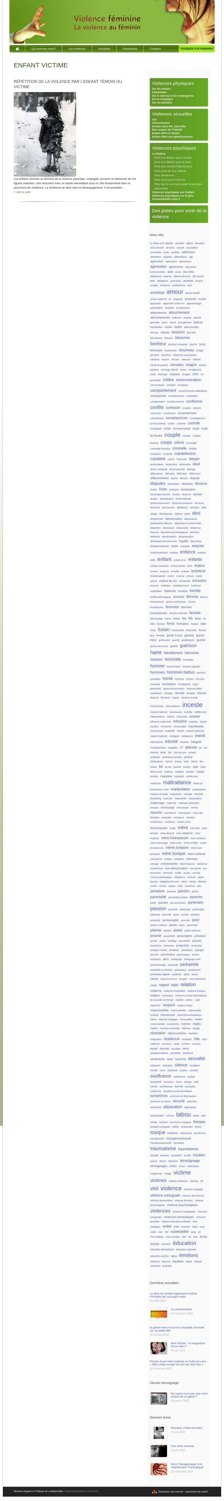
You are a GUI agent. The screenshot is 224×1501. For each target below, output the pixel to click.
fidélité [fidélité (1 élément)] (176, 618)
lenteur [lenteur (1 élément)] (178, 761)
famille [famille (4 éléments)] (195, 590)
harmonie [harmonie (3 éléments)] (192, 653)
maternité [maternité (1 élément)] (171, 803)
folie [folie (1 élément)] (152, 624)
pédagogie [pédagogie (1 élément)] (176, 959)
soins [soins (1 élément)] (162, 1070)
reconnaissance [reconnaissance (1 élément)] (197, 979)
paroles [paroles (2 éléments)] (163, 902)
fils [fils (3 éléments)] (190, 618)
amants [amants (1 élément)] (199, 281)
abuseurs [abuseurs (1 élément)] (200, 243)
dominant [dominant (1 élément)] (174, 489)
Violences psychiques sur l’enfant (173, 192)
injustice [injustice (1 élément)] (154, 726)
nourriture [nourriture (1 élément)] (168, 872)
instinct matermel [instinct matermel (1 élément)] (195, 731)
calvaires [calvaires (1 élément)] (154, 359)
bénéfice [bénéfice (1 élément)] (154, 355)
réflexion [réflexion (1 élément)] (186, 1028)
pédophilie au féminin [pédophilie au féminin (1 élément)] (161, 970)
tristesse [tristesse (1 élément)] (164, 1155)
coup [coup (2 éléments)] (196, 428)
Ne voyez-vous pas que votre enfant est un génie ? (189, 1395)
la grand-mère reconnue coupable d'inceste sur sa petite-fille (177, 1329)
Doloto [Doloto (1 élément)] (153, 489)
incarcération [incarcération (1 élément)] (157, 706)
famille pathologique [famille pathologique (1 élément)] (160, 597)
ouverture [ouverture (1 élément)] (190, 886)
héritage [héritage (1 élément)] (168, 693)
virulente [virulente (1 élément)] (185, 1226)
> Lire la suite (22, 192)
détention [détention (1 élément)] (195, 532)
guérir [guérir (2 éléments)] (174, 646)
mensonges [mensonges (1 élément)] (183, 807)
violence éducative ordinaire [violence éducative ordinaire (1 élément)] (176, 1221)
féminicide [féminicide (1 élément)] (191, 630)
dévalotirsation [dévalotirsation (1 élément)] (186, 536)
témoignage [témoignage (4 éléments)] (190, 1160)
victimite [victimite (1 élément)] (194, 1181)
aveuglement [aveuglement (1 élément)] (184, 322)
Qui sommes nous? (43, 48)
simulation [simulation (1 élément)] (195, 1065)
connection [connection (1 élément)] (156, 413)
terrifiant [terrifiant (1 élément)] (163, 1122)
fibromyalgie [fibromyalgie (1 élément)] (156, 618)
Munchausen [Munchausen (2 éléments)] (158, 828)
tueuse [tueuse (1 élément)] (153, 1161)
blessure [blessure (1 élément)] (168, 338)
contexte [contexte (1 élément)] (181, 423)
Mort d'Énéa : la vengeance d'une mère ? (188, 1345)
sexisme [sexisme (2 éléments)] (180, 1059)
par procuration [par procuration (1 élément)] (178, 902)
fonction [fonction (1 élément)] (161, 624)
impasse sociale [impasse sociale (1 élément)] (189, 697)
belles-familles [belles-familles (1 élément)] (191, 327)
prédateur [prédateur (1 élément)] (174, 950)
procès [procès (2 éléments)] (196, 940)
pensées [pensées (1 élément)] (195, 914)
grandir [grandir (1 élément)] (175, 640)
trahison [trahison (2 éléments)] (172, 1133)
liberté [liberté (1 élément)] (194, 761)
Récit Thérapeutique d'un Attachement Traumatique (187, 1466)
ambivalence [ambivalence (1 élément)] (178, 285)
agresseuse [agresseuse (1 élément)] (185, 261)
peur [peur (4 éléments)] (196, 920)
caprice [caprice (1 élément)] (165, 359)
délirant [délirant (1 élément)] (178, 514)
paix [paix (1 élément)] (199, 886)
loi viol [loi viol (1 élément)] (168, 767)
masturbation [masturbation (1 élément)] (195, 798)
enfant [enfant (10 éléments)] (164, 559)
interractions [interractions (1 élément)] (156, 742)
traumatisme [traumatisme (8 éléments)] (163, 1148)
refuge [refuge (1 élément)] (153, 985)
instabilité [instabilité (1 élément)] (170, 731)
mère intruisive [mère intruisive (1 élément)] (197, 838)
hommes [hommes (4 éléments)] (157, 672)
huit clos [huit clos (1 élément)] (200, 679)
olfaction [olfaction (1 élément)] (202, 881)
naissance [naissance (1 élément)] (202, 863)
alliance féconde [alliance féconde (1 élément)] (182, 276)
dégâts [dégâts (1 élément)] (153, 514)
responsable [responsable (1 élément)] (194, 1010)
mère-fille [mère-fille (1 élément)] (195, 828)
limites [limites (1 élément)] (153, 767)
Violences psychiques (174, 147)
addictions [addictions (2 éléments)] (188, 252)
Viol (154, 119)
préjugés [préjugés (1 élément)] (199, 950)
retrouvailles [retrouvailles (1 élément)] (186, 1019)
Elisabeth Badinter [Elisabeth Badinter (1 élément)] (159, 546)
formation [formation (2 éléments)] (183, 623)
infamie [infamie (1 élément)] (170, 716)
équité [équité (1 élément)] (189, 1261)
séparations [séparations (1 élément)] (190, 1107)
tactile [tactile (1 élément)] (196, 1115)
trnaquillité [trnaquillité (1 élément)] (176, 1155)
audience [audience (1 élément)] (176, 317)
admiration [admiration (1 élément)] (155, 256)
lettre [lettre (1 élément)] (186, 761)
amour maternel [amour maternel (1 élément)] (158, 299)
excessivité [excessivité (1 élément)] (184, 581)
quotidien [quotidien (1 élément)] (176, 974)
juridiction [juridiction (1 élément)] (155, 757)
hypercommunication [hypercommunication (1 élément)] (173, 688)
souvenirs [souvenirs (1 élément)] (169, 1082)
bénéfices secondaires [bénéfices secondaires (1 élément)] (184, 355)
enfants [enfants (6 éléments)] (195, 559)
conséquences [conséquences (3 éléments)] (177, 418)
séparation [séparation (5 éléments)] (172, 1106)
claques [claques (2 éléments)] (174, 374)
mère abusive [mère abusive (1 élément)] (167, 833)
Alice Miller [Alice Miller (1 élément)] (189, 272)
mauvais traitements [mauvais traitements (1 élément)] (188, 803)
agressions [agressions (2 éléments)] (176, 266)
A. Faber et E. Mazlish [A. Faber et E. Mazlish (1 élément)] (161, 243)
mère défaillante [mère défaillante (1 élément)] (184, 833)
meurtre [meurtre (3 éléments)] (156, 812)
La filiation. (159, 153)
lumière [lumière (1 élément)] (187, 767)
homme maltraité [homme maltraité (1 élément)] (191, 666)
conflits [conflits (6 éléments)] (157, 407)
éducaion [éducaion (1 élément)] (166, 1244)
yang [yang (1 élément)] (193, 1232)
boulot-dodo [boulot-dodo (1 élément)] (171, 350)
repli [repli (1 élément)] (197, 1000)
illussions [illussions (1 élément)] (165, 697)
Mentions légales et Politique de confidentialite (38, 1491)
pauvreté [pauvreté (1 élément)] (166, 914)
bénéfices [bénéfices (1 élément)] (166, 355)
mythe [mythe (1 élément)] (172, 828)
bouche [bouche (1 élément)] (193, 344)
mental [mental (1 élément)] (194, 807)
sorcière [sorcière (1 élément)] (194, 1070)
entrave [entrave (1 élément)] (185, 571)
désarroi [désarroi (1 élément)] (154, 532)
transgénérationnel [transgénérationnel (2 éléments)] (178, 1138)
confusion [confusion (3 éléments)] (173, 407)
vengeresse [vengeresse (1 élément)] (156, 1173)
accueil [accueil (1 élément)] (180, 247)
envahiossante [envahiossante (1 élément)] (157, 576)
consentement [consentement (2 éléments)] (186, 413)
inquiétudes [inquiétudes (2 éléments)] (195, 726)
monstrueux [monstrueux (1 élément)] (156, 821)
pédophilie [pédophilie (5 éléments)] (189, 964)
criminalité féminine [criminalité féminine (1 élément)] (160, 448)
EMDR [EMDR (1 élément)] (174, 546)
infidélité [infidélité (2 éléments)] (194, 716)
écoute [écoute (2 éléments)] (154, 1244)
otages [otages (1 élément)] (171, 886)
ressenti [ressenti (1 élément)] (154, 1015)
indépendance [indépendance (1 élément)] (157, 716)
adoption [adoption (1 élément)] (167, 256)
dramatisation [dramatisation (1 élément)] (167, 498)
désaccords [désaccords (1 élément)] (182, 528)
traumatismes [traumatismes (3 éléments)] (188, 1149)
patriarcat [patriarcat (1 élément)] (155, 914)
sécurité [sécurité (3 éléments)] (179, 1101)
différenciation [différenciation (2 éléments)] (159, 478)
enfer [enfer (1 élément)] (189, 566)
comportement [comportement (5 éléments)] (163, 390)
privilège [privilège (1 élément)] (172, 940)
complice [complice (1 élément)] (171, 385)
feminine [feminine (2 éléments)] (178, 596)
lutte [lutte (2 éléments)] (195, 766)
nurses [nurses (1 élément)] (186, 872)
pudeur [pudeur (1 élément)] (195, 954)
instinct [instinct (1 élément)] (180, 731)
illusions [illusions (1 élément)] (154, 697)
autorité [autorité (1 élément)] (187, 317)
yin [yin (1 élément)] (199, 1232)
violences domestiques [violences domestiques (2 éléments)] (179, 1217)
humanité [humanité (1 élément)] (155, 684)
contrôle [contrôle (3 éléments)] (194, 423)
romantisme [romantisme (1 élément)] (173, 1024)
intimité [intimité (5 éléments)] (171, 741)
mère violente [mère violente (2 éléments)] (196, 853)
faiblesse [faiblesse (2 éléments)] (170, 591)
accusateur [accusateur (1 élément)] (192, 247)
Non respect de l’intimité (167, 129)
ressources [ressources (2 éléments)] (167, 1014)
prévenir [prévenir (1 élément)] (154, 954)
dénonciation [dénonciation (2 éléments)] (173, 518)
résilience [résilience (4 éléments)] (172, 1039)
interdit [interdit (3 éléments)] (200, 736)
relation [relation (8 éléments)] (188, 984)
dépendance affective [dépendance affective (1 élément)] (161, 523)
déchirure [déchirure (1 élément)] (155, 507)
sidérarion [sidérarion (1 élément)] (155, 1065)
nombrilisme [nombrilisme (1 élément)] (156, 868)
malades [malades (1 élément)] (179, 771)
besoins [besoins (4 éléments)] (178, 332)
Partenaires (130, 48)
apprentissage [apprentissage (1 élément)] (194, 303)
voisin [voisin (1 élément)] (153, 1232)
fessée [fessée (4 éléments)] (195, 613)
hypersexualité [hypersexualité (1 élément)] (194, 688)
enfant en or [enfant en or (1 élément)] (180, 560)
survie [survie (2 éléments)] (179, 1086)
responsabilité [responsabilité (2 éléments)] (159, 1010)
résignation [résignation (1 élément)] (156, 1039)
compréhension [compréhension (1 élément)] (176, 396)
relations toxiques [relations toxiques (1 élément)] (196, 991)
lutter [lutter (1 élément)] (203, 767)
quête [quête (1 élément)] (187, 974)
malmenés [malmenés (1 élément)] (155, 783)
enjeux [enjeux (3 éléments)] (200, 565)
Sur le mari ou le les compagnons (173, 95)
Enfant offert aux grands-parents (172, 136)
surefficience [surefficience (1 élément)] (166, 1086)
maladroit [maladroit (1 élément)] (179, 776)
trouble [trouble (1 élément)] (187, 1155)
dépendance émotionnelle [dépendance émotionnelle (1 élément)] (187, 523)
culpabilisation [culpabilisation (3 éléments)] (185, 453)
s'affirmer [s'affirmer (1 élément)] (155, 1044)
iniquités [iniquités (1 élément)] (193, 721)
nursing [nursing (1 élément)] (196, 872)
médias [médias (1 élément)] (168, 859)
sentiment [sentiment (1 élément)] (188, 1053)
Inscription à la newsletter (197, 48)
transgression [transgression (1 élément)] (157, 1138)
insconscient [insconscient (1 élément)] (156, 731)
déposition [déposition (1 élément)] (155, 528)
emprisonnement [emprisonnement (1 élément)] (158, 552)
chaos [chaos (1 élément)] (183, 369)
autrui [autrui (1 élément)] (164, 322)
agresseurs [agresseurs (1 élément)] (171, 261)
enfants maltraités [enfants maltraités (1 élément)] (159, 566)
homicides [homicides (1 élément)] (188, 659)
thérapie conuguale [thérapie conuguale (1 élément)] (160, 1126)
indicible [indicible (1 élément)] (188, 712)
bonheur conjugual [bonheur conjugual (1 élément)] (177, 344)
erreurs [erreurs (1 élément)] (190, 576)
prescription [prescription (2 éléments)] (184, 936)
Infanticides (159, 92)
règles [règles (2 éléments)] (197, 1023)
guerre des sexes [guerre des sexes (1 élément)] (159, 646)
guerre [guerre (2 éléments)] (201, 640)
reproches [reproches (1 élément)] (155, 1005)
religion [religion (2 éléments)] (155, 995)
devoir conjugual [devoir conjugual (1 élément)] (158, 469)
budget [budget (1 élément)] (199, 350)
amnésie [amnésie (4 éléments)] (157, 292)
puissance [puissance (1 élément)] (155, 959)
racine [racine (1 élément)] (194, 974)
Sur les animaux (162, 102)
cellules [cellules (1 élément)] (197, 359)
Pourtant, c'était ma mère (186, 1427)
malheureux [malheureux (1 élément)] (192, 776)
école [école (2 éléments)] (203, 1236)
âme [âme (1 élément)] (195, 1236)
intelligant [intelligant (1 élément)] (174, 736)
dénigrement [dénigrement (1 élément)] (156, 519)
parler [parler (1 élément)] (153, 902)
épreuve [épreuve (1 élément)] (166, 1261)
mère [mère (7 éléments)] (183, 827)
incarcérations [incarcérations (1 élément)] (173, 706)
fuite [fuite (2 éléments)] (203, 623)
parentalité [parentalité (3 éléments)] (158, 897)
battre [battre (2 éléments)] (178, 327)
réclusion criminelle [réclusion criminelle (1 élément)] (170, 1028)
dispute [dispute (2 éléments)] (195, 478)
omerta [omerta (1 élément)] (162, 886)
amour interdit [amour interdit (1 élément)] (192, 293)
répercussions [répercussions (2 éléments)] (177, 1033)
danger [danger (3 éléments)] (194, 459)
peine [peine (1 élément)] (176, 914)
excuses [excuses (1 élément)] (154, 585)
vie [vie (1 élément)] (201, 1181)
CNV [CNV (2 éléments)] (195, 374)
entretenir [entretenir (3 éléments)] (198, 571)
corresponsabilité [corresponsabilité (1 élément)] (182, 428)
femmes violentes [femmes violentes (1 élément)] (178, 613)
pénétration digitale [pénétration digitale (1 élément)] (160, 974)
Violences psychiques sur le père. (173, 195)
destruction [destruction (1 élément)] (185, 464)
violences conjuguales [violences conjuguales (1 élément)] (184, 1211)
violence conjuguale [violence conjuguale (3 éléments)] (165, 1195)
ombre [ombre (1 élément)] (153, 886)
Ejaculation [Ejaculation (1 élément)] (196, 541)
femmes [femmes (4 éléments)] (172, 607)
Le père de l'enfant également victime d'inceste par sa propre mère (173, 1295)
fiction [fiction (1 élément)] (168, 618)
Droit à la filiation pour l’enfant (172, 157)
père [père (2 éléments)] (166, 959)
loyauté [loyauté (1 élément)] (177, 767)
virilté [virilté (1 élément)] (176, 1226)
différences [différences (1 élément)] (195, 473)
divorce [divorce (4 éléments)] (201, 483)
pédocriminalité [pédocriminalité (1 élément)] (158, 965)
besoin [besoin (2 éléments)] (165, 332)
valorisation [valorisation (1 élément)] (193, 1166)
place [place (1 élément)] (181, 925)
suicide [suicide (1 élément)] (153, 1086)
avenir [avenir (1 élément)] (173, 322)
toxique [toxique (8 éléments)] (157, 1132)
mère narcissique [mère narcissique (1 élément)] (159, 842)
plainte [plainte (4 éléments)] (155, 930)
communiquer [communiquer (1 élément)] (157, 385)
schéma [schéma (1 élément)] (186, 1044)
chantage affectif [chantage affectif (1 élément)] (169, 369)
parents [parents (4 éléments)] (196, 897)
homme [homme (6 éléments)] (157, 665)
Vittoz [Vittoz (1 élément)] (194, 1226)
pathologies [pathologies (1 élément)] (199, 909)
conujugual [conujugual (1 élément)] (156, 428)
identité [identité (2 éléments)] (179, 693)
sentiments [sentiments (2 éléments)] (157, 1059)
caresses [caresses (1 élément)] (186, 359)
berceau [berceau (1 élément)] (154, 332)
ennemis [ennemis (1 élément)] (164, 571)
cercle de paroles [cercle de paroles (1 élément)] (159, 365)
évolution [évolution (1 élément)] (167, 1266)
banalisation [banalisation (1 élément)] (156, 327)
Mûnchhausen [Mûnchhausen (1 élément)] (187, 863)
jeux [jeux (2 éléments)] (163, 752)
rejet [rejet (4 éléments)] (174, 985)
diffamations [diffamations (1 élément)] (156, 473)
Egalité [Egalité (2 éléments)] (183, 541)
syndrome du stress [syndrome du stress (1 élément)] (160, 1101)
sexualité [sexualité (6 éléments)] (196, 1058)
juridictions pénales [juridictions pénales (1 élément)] (172, 757)
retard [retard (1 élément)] (153, 1019)
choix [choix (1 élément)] (153, 374)
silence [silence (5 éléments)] (181, 1065)
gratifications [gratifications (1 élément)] (188, 640)
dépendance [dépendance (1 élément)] (190, 519)
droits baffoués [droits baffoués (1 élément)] (183, 498)
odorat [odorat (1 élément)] (192, 881)
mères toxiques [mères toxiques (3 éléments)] (177, 847)
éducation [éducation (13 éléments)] (184, 1243)
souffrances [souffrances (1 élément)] (179, 1076)
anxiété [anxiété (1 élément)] (202, 299)
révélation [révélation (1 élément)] (187, 1039)
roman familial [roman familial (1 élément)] (157, 1024)
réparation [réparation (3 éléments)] (157, 1033)
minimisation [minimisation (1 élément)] (184, 813)
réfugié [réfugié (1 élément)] (196, 1028)
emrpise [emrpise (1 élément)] (174, 552)
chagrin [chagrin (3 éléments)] (191, 365)
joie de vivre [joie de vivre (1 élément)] (180, 752)
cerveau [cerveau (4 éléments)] (176, 364)
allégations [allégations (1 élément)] (162, 281)
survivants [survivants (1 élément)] (190, 1086)
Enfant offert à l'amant (165, 133)
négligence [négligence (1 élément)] (179, 877)
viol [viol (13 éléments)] (154, 1188)
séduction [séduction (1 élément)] (192, 1101)
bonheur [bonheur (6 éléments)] (158, 343)
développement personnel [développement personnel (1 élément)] (163, 541)
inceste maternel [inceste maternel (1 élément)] (158, 712)
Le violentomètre (181, 1309)
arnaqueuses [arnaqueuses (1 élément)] (183, 307)
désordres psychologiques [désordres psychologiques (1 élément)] (174, 532)
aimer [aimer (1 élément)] (178, 272)
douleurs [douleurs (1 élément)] (186, 494)
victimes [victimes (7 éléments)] (158, 1180)
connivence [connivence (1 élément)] (170, 413)
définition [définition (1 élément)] (195, 507)
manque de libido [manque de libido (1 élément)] (159, 794)
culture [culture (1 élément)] (170, 459)
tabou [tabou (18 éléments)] (183, 1114)
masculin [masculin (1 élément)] (167, 798)
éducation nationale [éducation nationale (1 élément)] (186, 1249)
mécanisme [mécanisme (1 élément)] (156, 859)
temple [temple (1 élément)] (153, 1122)
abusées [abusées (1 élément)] (170, 247)
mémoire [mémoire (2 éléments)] (192, 859)
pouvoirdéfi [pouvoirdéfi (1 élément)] (169, 936)
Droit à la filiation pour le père (172, 162)
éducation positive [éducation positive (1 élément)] (159, 1256)
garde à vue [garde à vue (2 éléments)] (174, 635)
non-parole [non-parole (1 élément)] (195, 868)
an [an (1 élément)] (170, 299)
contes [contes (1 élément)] (171, 423)
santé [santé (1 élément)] (176, 1044)
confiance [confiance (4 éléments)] (194, 401)
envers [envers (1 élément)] (170, 576)
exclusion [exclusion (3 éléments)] (199, 581)
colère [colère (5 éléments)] (168, 379)
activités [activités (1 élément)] (175, 252)
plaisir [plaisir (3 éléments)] (178, 930)
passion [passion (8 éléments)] (158, 908)
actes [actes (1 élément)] (166, 252)
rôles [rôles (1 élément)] (204, 1039)
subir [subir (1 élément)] (196, 1082)
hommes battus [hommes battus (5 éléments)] (181, 672)
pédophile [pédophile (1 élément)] (173, 965)
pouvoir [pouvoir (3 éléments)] (155, 936)
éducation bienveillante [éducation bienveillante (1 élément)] (162, 1249)
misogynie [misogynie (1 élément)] (179, 817)
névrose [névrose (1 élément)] (191, 877)
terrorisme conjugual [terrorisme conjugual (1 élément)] (180, 1122)
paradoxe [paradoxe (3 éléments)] (157, 891)
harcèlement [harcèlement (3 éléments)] (173, 653)
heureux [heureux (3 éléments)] (156, 659)
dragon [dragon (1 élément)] (153, 498)
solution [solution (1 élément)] (184, 1070)
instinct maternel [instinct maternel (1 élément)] (158, 736)
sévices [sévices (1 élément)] (170, 1115)
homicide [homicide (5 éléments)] (173, 659)
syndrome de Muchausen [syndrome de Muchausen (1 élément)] (183, 1096)
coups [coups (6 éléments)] (166, 442)
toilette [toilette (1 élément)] (175, 1126)
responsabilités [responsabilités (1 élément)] (178, 1010)
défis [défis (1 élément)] (204, 507)
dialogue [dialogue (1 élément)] (191, 469)
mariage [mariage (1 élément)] (188, 794)
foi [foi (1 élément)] (204, 618)
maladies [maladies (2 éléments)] (166, 776)
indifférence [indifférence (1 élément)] (201, 712)
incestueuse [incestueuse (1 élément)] (175, 712)
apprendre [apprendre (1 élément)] (155, 303)
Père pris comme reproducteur (173, 166)
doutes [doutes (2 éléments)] (197, 494)
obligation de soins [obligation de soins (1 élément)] (169, 881)
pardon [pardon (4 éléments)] (184, 891)
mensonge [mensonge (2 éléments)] (168, 807)
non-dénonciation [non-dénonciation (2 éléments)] (176, 868)
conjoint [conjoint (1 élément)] (197, 408)
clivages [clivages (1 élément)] (186, 374)
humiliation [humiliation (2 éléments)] (169, 684)
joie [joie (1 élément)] (170, 752)
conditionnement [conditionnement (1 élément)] (175, 401)
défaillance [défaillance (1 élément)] (182, 507)
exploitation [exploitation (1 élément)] (156, 591)
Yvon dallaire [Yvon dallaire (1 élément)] (157, 1236)
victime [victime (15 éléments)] (182, 1172)
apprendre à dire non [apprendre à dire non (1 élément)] (174, 303)
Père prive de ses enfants (170, 171)
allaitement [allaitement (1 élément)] (156, 276)
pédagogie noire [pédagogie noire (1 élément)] (192, 959)
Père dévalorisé (164, 175)
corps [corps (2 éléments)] (167, 428)
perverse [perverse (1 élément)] (185, 920)
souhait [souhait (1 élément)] (191, 1076)
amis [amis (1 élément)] (189, 285)
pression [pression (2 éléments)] (200, 936)
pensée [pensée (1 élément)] (185, 914)
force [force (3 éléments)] (170, 623)
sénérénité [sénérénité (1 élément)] (155, 1107)
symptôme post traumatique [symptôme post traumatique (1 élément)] (177, 1091)
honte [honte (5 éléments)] (168, 678)
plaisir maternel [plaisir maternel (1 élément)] (192, 930)
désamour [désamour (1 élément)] (195, 528)
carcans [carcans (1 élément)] (175, 359)
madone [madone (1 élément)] (168, 771)
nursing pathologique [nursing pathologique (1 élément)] (161, 877)
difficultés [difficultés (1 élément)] (169, 473)
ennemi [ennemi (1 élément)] (154, 571)
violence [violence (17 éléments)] (171, 1188)
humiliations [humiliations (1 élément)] (184, 684)
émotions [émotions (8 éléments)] (188, 1255)
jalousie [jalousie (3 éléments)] (191, 747)
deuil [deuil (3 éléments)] (196, 464)
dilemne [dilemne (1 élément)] (184, 478)
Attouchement (161, 122)
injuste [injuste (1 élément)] (203, 721)
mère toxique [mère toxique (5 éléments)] (173, 853)
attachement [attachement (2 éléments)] (158, 312)
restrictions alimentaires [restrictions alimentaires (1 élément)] (189, 1015)
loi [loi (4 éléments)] (161, 766)
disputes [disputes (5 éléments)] (157, 483)
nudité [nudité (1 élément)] (178, 872)
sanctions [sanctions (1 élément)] (167, 1044)
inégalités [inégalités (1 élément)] (172, 747)
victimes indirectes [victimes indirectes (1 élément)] (178, 1181)
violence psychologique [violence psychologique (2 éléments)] (182, 1205)
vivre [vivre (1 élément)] (202, 1226)
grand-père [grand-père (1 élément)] (164, 640)
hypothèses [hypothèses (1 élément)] (156, 693)
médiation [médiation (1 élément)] (179, 859)
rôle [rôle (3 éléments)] (197, 1039)
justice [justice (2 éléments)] (188, 757)
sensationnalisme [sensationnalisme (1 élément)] (159, 1053)
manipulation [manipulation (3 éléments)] (180, 789)
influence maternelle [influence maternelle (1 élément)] (160, 721)
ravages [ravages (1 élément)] (183, 979)
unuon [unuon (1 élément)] (182, 1166)
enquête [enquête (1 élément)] (175, 571)
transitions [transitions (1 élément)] (179, 1143)
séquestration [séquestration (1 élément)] (157, 1115)
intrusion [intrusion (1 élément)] (184, 742)
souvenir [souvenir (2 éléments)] (156, 1081)
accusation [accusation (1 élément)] (155, 252)
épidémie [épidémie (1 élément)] (155, 1261)
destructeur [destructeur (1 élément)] (171, 464)
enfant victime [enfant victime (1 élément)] (178, 566)
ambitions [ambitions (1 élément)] (165, 285)
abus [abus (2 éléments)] (189, 243)
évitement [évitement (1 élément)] (155, 1266)
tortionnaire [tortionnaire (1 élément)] (187, 1126)
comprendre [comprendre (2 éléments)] (158, 395)
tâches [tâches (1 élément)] (162, 1161)
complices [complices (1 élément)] (183, 385)
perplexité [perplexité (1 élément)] (155, 920)
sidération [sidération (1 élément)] (168, 1065)
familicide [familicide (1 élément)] (183, 591)
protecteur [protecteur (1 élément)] (169, 945)
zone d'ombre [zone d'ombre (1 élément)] (173, 1236)
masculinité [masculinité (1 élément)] (180, 798)
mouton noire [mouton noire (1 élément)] (184, 821)
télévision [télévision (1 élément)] (173, 1161)
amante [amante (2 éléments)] (188, 280)
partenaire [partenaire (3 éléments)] (195, 902)
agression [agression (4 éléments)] (158, 266)
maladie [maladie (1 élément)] (190, 771)
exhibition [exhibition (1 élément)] (166, 585)
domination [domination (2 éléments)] (188, 489)
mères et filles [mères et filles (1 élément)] (191, 842)
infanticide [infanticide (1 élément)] (182, 716)
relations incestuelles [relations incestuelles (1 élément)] (174, 991)
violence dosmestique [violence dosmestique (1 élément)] (161, 1200)
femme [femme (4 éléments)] (192, 596)
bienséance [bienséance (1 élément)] (156, 338)
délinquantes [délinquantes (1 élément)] (165, 514)
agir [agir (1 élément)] (191, 256)
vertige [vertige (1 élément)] (167, 1173)
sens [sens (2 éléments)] (186, 1048)
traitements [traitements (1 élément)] (186, 1133)
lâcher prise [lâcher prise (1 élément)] (156, 771)
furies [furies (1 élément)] (153, 630)
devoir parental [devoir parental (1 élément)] (177, 469)
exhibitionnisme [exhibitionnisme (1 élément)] (181, 585)
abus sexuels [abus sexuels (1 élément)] (157, 247)
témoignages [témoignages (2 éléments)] (158, 1166)
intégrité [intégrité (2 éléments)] (196, 742)
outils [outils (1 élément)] (180, 886)
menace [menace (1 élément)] (154, 807)
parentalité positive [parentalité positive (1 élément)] (178, 897)
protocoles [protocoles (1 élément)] (196, 945)
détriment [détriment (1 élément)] (155, 536)
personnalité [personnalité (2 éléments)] (170, 920)
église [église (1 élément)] (174, 1256)
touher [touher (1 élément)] (198, 1126)
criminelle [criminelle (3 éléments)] (179, 448)
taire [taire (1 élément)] (203, 1115)
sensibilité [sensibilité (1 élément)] (175, 1053)
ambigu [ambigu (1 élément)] (154, 285)
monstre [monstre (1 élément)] (190, 817)
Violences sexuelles (172, 113)
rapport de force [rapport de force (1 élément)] (168, 979)
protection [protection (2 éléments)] (182, 945)
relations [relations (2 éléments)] (156, 990)
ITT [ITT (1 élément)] (181, 747)
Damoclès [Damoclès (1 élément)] (182, 459)
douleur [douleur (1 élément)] (176, 494)
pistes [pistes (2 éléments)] (173, 925)
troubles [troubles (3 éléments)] (199, 1155)
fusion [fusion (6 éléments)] (164, 629)
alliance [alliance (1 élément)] (168, 276)
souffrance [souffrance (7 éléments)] (160, 1075)
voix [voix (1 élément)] (160, 1232)
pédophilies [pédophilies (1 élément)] (180, 970)
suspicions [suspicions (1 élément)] (155, 1091)
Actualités (104, 48)
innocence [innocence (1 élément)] (166, 726)
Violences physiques (173, 83)
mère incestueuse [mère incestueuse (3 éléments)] (174, 838)
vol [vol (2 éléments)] (166, 1231)
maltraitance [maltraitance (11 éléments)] (177, 782)
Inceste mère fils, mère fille (168, 126)
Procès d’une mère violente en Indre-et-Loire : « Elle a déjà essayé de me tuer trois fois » (178, 1363)
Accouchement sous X (166, 199)
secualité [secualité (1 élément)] (175, 1048)
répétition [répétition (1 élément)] (193, 1033)
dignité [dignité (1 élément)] (174, 478)
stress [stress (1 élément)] (179, 1082)
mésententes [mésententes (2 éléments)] (169, 863)
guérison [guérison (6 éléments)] (188, 645)
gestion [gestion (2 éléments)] (189, 635)
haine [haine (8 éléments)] (156, 652)
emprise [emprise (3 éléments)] (198, 546)
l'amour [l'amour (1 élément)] (169, 761)
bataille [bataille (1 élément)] (168, 327)
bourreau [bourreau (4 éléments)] (186, 350)
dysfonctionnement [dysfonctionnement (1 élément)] (160, 503)
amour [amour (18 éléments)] (175, 292)
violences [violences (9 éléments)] (160, 1211)
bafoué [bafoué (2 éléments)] (198, 322)
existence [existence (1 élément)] (196, 585)
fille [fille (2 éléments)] (184, 618)
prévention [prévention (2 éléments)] (168, 954)
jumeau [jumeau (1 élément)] (192, 752)
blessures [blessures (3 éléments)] (182, 337)
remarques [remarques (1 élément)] (167, 995)
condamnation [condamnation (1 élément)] (157, 401)
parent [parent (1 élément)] (195, 891)
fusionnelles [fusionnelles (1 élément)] (178, 630)
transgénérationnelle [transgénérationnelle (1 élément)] (160, 1143)
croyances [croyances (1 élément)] (155, 454)
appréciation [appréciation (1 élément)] (156, 307)
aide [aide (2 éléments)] (170, 271)
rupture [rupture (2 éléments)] (186, 1023)
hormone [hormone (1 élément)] (179, 679)
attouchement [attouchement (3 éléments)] (179, 312)
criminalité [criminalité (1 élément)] (191, 443)
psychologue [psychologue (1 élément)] (183, 954)
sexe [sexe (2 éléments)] (170, 1059)
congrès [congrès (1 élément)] (187, 408)
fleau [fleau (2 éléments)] (198, 618)
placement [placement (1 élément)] (192, 925)
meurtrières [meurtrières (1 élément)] (170, 813)
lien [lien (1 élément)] (201, 761)
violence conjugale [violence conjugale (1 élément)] (193, 1189)
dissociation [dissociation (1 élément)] (173, 484)
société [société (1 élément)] (154, 1070)
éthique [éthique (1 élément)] (198, 1261)
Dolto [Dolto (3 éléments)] (163, 489)
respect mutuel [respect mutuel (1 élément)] (185, 1005)
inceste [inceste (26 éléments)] (192, 704)
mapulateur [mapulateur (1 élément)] (176, 794)
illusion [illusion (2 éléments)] (202, 693)
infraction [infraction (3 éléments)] (180, 721)
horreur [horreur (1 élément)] (189, 679)
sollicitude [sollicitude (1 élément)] (172, 1070)
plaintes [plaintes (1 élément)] (168, 930)
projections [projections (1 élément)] (156, 945)
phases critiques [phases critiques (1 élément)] (158, 925)
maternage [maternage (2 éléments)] (157, 803)
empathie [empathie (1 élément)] (185, 546)
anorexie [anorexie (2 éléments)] (190, 299)
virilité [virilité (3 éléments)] (167, 1226)
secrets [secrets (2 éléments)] (164, 1048)
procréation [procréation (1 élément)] (184, 940)
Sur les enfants (161, 88)
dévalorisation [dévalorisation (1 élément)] (169, 536)
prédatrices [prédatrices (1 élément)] (187, 950)
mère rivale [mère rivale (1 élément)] (176, 842)
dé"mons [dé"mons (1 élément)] (199, 503)
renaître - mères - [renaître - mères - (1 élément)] (184, 1000)
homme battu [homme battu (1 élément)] (173, 666)
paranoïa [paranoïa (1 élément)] (171, 891)
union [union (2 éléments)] (173, 1166)
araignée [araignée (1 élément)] (169, 307)
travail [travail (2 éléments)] (154, 1155)
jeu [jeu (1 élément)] (200, 747)
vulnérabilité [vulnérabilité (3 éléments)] (180, 1231)
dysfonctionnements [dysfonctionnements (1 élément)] (182, 503)
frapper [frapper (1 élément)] (194, 624)
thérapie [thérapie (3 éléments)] (199, 1122)
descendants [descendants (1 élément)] (156, 464)
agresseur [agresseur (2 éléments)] (157, 261)
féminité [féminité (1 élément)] (160, 635)
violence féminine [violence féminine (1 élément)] (184, 1200)
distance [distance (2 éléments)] (187, 483)
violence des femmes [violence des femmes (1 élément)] (193, 1195)
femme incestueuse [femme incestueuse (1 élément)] (176, 601)
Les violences (77, 48)
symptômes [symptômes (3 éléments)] (159, 1096)
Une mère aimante (182, 1446)
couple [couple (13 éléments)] (173, 435)
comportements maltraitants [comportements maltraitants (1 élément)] (192, 391)
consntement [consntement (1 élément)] (157, 418)
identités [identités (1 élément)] (190, 693)
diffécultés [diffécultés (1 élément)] (182, 473)
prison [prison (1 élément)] (163, 940)
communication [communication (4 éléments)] (188, 380)
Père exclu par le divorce (169, 179)
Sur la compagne (162, 99)
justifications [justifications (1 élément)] (156, 761)
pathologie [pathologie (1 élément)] (185, 909)
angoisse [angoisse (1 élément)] (178, 299)
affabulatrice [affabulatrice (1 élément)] (180, 256)
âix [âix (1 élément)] (189, 1236)
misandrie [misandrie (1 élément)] (166, 817)
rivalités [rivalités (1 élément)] (198, 1019)
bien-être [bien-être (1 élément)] (191, 332)
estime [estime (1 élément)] (153, 581)
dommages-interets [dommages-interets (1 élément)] (160, 494)
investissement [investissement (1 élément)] (157, 747)
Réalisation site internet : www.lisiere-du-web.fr (183, 1491)
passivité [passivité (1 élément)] (173, 909)
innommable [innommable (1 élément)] (180, 726)
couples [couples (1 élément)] (187, 435)
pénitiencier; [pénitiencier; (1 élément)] (194, 970)
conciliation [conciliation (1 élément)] (192, 396)
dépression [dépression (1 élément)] (168, 528)
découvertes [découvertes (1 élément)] (168, 507)
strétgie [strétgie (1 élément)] (188, 1082)
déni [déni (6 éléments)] (196, 513)
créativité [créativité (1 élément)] (167, 454)
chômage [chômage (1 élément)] (162, 374)
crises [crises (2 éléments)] (193, 448)
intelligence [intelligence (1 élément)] (187, 736)
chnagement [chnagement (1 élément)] (194, 369)
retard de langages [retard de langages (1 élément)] (168, 1019)
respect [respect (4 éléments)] (169, 1005)
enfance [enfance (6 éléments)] (187, 551)
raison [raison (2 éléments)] (154, 978)
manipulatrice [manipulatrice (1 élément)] (199, 789)
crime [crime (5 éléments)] (179, 442)
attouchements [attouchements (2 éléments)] (160, 317)
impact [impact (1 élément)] (175, 697)
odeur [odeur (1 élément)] (184, 881)
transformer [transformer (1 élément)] (199, 1133)
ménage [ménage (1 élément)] (154, 863)
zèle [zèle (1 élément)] (184, 1236)
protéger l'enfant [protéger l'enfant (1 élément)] (158, 950)
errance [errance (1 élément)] (180, 576)
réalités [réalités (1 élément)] (154, 1028)
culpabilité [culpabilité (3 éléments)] (157, 459)
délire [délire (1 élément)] (187, 514)
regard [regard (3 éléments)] (164, 985)
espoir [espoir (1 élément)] (199, 576)
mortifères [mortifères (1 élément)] (170, 821)
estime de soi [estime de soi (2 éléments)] (168, 581)
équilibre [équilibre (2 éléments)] (178, 1261)
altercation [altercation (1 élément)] (175, 281)
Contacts (155, 48)
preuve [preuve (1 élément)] (153, 940)
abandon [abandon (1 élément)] (179, 243)
